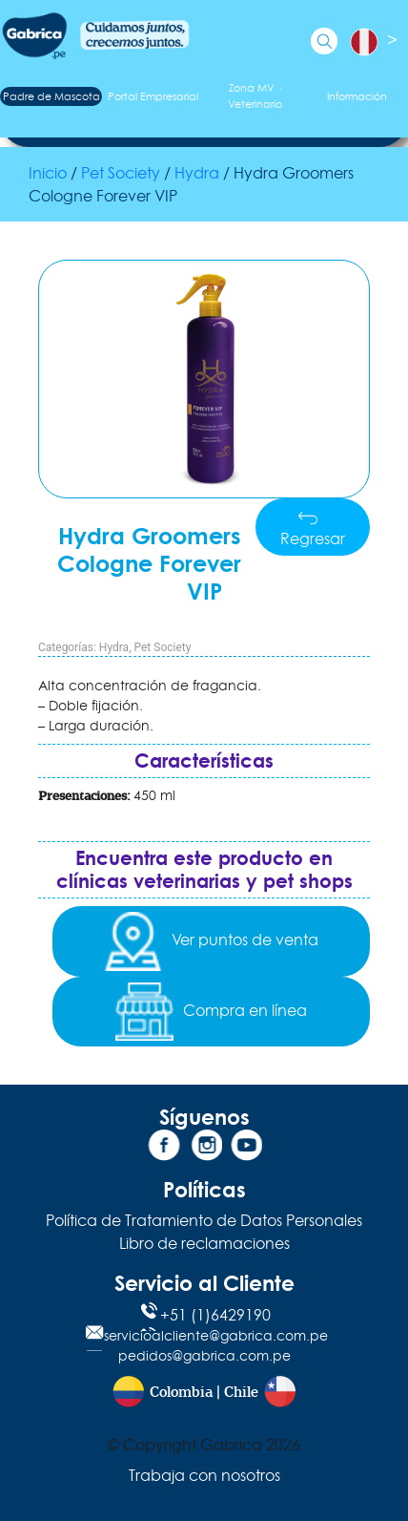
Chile (241, 1393)
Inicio (48, 172)
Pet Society (120, 172)
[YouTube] (244, 1149)
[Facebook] (164, 1149)
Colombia (181, 1393)
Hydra (196, 172)
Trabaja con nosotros (204, 1475)
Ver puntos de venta (211, 941)
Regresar (312, 529)
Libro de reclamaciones (204, 1243)
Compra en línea (211, 1012)
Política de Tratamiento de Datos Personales (204, 1220)
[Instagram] (204, 1149)
